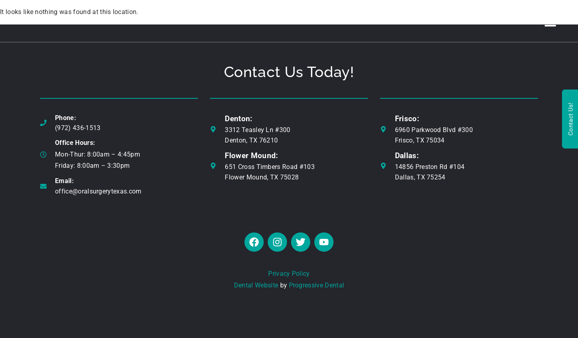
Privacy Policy (288, 273)
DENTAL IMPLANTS (181, 21)
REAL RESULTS (443, 20)
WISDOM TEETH (316, 20)
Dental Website (256, 285)
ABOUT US (125, 20)
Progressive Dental (316, 285)
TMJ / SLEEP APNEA (380, 20)
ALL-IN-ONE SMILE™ (252, 20)
